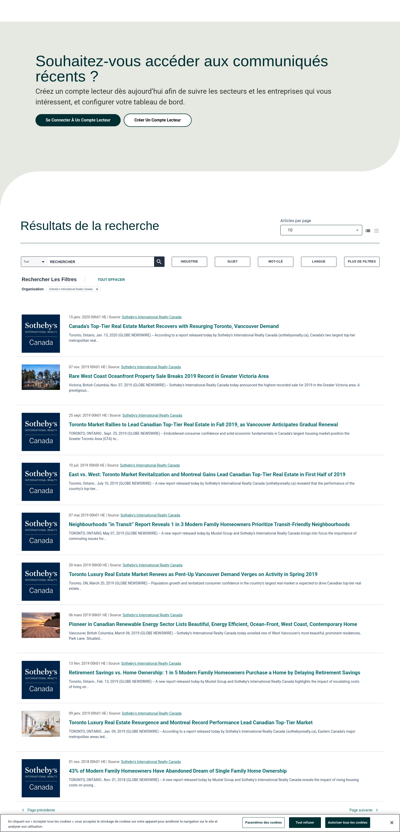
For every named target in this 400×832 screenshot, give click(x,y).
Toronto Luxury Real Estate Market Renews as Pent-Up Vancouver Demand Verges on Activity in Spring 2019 (193, 574)
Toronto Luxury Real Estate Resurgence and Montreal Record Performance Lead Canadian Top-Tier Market (190, 722)
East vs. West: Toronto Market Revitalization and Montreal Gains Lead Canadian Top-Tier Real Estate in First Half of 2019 (207, 474)
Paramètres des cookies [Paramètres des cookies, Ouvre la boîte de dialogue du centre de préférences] (263, 824)
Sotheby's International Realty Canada (151, 317)
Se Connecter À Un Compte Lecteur (78, 120)
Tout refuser (305, 824)
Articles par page (295, 220)
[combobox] (321, 230)
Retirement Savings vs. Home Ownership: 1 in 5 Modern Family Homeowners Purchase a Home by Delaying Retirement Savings (214, 673)
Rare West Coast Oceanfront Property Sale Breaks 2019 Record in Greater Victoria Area (169, 376)
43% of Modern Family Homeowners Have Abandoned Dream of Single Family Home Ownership (178, 771)
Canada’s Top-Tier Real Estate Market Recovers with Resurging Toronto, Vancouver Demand (174, 326)
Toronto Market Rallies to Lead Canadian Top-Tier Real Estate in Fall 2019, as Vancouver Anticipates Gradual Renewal (203, 424)
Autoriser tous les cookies (348, 824)
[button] (73, 289)
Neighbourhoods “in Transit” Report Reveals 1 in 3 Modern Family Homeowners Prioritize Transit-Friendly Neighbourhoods (209, 524)
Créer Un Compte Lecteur (157, 120)
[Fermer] (391, 824)
